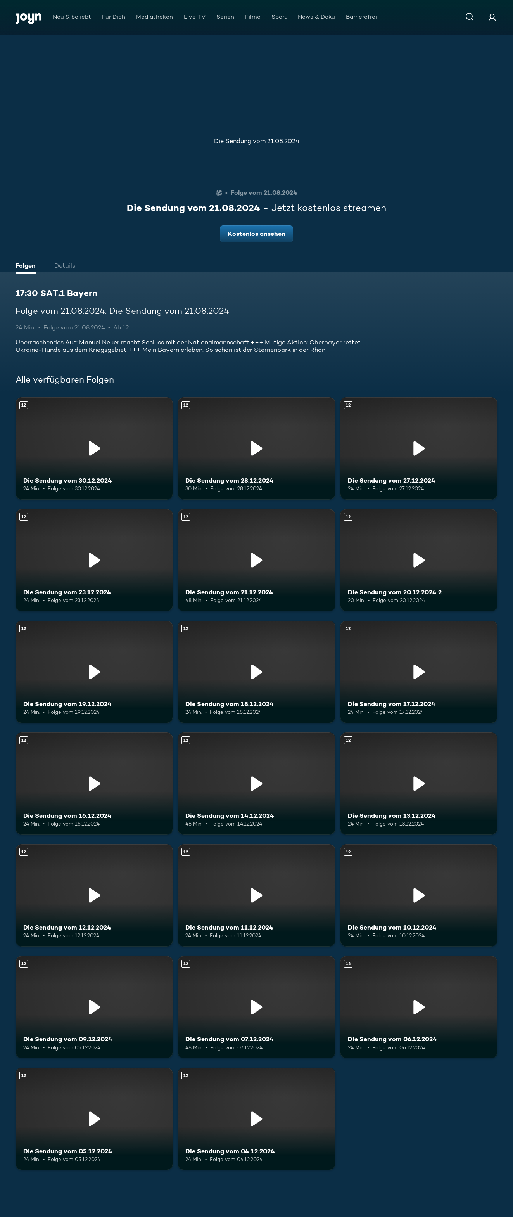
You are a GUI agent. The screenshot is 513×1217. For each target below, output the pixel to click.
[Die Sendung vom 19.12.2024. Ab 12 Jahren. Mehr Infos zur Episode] (94, 672)
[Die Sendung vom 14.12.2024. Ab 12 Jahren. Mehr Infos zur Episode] (256, 783)
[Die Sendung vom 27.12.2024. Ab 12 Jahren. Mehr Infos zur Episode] (418, 448)
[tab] (27, 267)
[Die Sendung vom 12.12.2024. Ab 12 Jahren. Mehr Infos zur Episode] (94, 895)
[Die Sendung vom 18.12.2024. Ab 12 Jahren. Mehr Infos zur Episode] (256, 672)
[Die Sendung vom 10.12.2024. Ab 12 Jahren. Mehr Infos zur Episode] (418, 895)
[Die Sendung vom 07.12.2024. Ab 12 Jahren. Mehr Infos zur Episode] (256, 1007)
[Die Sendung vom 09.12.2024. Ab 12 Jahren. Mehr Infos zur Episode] (94, 1007)
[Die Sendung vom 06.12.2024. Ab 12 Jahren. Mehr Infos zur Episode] (418, 1007)
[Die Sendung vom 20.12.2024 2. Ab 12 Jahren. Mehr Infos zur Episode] (418, 560)
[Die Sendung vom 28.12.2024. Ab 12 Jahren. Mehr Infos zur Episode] (256, 448)
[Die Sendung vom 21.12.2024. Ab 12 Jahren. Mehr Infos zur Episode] (256, 560)
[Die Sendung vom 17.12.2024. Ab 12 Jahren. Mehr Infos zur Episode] (418, 672)
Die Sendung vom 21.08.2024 (256, 141)
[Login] (492, 17)
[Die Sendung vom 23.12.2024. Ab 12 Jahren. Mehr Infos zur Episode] (94, 560)
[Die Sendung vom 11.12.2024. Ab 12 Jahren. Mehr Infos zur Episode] (256, 895)
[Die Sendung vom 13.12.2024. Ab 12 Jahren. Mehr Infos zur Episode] (418, 783)
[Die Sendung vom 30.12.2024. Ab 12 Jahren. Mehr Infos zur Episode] (94, 448)
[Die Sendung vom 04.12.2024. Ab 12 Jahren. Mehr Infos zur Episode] (256, 1119)
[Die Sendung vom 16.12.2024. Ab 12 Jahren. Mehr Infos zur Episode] (94, 783)
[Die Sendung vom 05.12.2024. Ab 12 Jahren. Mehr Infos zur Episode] (94, 1119)
